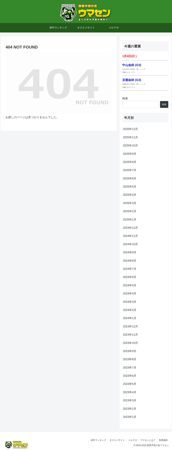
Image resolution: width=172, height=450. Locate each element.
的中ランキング (98, 440)
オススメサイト (117, 440)
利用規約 (163, 440)
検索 (125, 98)
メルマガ (132, 440)
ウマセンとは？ (148, 440)
